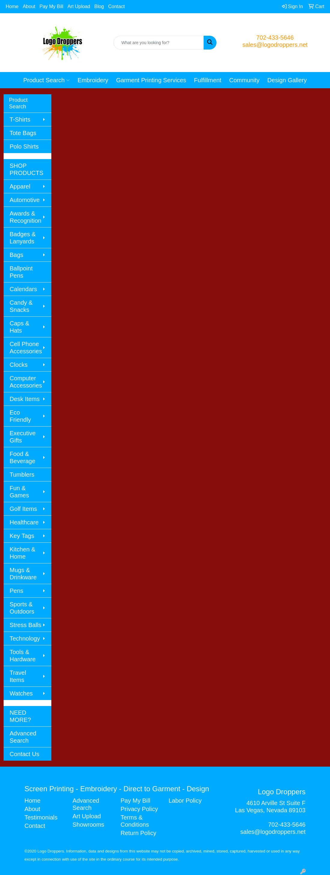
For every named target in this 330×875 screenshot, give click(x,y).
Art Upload (79, 6)
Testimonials (41, 817)
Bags (16, 255)
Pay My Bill (51, 6)
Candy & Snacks (21, 306)
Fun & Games (19, 492)
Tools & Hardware (23, 655)
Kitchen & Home (22, 553)
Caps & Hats (19, 327)
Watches (21, 693)
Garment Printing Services (151, 80)
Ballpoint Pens (21, 272)
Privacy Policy (139, 809)
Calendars (23, 289)
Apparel (20, 186)
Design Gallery (287, 80)
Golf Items (23, 508)
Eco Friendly (20, 416)
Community (244, 80)
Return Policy (138, 833)
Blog (99, 6)
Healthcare (24, 522)
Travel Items (18, 676)
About (29, 6)
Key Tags (22, 536)
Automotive (25, 200)
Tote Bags (23, 133)
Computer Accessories (26, 382)
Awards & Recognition (25, 217)
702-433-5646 (275, 37)
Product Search (46, 80)
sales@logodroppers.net (274, 44)
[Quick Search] (159, 43)
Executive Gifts (23, 437)
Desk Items (25, 399)
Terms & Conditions (134, 821)
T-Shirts (20, 119)
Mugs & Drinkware (23, 574)
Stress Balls (25, 625)
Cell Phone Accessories (26, 348)
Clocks (19, 364)
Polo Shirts (24, 146)
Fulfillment (207, 80)
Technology (25, 638)
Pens (16, 590)
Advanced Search (23, 737)
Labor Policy (184, 800)
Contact (116, 6)
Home (12, 6)
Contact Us (24, 754)
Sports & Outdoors (22, 608)
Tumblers (22, 474)
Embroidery (92, 80)
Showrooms (88, 824)
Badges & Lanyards (23, 238)
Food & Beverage (22, 457)
